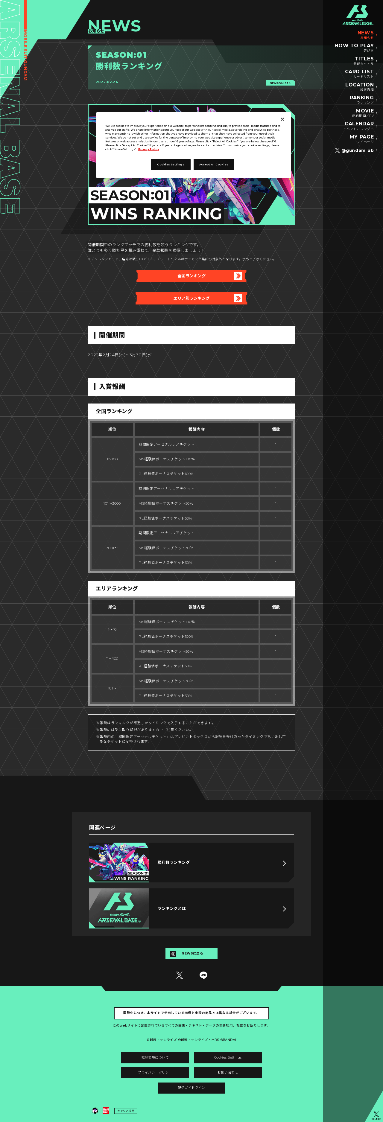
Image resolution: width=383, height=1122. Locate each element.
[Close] (282, 119)
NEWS (366, 35)
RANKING (362, 100)
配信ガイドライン (191, 1088)
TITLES (363, 61)
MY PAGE (362, 139)
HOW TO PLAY (354, 48)
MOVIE (363, 113)
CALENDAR (358, 126)
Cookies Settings (228, 1057)
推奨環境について (155, 1057)
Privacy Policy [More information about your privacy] (148, 149)
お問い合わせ (228, 1072)
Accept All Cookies (214, 164)
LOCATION (359, 87)
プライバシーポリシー (155, 1072)
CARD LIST (359, 74)
